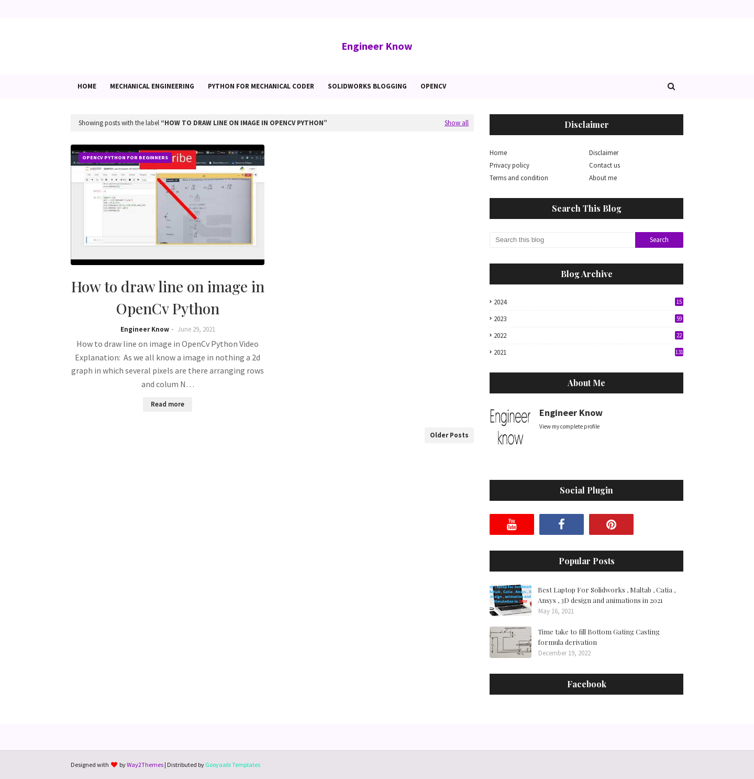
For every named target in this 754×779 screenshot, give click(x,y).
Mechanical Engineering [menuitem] (152, 86)
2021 (588, 352)
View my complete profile (569, 426)
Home (498, 152)
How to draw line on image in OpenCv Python (167, 297)
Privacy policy (509, 165)
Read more (167, 404)
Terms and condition (519, 177)
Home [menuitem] (86, 86)
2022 (588, 335)
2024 (588, 302)
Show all (457, 122)
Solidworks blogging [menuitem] (367, 86)
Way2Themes (145, 765)
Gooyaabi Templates (232, 765)
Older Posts (449, 435)
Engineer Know (377, 45)
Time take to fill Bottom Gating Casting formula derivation (599, 636)
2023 (588, 318)
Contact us (604, 165)
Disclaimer (603, 152)
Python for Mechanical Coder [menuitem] (261, 86)
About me (603, 177)
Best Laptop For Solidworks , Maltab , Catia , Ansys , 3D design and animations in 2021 (606, 595)
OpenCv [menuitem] (433, 86)
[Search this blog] (562, 240)
